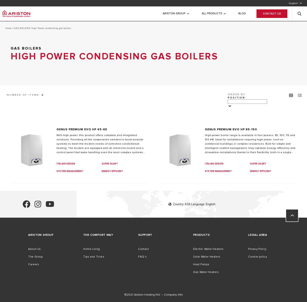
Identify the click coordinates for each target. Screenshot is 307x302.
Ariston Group (174, 13)
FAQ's (142, 256)
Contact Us (272, 13)
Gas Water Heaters (206, 272)
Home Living (91, 249)
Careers (33, 264)
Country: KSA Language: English (192, 204)
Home (8, 28)
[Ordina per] (247, 101)
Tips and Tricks (93, 256)
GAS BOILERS (21, 28)
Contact (143, 249)
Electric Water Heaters (208, 249)
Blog (242, 13)
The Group (35, 256)
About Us (34, 249)
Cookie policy (257, 256)
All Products (212, 13)
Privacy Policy (257, 249)
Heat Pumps (201, 264)
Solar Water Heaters (206, 256)
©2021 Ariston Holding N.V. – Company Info (153, 294)
